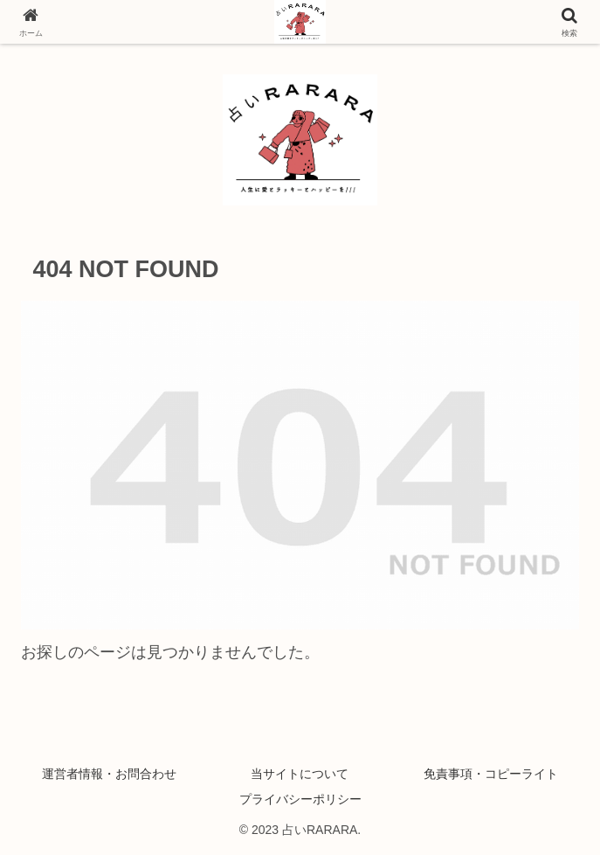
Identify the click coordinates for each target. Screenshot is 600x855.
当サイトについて (299, 774)
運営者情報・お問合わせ (109, 774)
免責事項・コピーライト (491, 774)
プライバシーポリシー (300, 799)
